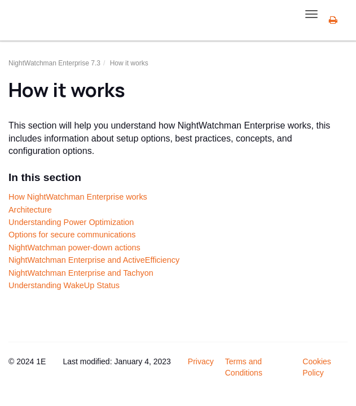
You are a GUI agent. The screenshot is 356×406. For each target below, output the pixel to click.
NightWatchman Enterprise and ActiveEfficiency (93, 259)
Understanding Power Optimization (71, 222)
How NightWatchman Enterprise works (77, 196)
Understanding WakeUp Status (64, 285)
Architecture (30, 209)
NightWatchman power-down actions (74, 247)
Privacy (201, 361)
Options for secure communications (72, 234)
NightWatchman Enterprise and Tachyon (80, 272)
